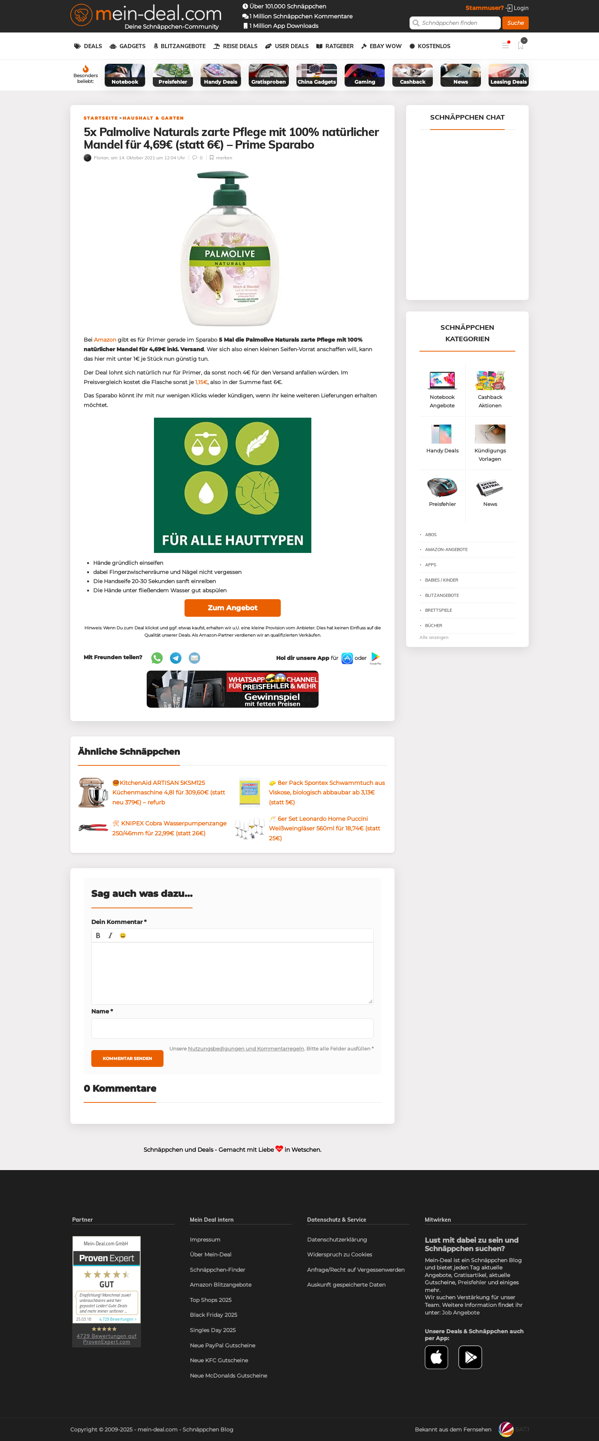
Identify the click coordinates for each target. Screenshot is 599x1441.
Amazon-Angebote (446, 549)
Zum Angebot (232, 608)
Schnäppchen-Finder (217, 1269)
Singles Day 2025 (213, 1330)
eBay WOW (386, 46)
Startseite (101, 118)
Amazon (105, 339)
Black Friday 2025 (213, 1314)
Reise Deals (240, 46)
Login (517, 7)
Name (102, 1011)
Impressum (205, 1239)
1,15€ (201, 382)
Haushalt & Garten (153, 118)
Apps (430, 564)
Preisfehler (472, 1282)
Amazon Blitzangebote (220, 1284)
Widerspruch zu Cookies (339, 1254)
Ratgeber (339, 46)
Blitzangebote (183, 46)
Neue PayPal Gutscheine (222, 1345)
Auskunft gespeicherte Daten (346, 1284)
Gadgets (133, 46)
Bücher (433, 625)
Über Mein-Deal (211, 1254)
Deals (93, 46)
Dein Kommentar (119, 922)
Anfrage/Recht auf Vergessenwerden (356, 1269)
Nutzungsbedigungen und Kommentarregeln (246, 1048)
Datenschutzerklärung (337, 1239)
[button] (98, 935)
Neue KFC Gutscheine (219, 1360)
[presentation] (98, 935)
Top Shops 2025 (211, 1300)
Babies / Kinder (441, 580)
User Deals (292, 46)
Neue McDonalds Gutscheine (228, 1375)
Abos (431, 534)
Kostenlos (434, 46)
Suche (515, 22)
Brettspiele (438, 610)
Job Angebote (460, 1312)
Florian (96, 157)
